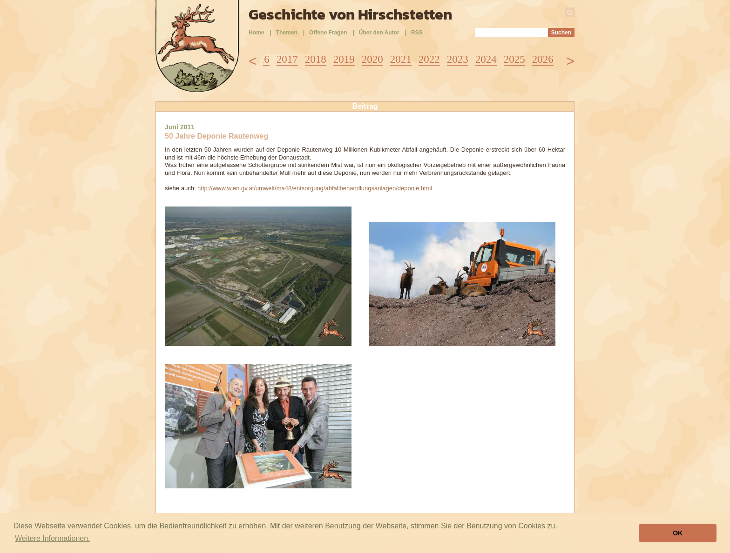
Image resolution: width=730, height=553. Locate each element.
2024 (486, 59)
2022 (429, 59)
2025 (514, 59)
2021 (401, 59)
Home (256, 32)
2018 (315, 59)
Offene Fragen (328, 32)
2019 (344, 59)
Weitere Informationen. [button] (52, 538)
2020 (372, 59)
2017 (287, 59)
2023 (457, 59)
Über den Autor (379, 32)
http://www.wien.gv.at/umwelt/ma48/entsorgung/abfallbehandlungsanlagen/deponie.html (314, 188)
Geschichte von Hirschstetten (350, 14)
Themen (286, 32)
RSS (417, 32)
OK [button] (678, 533)
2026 (543, 59)
